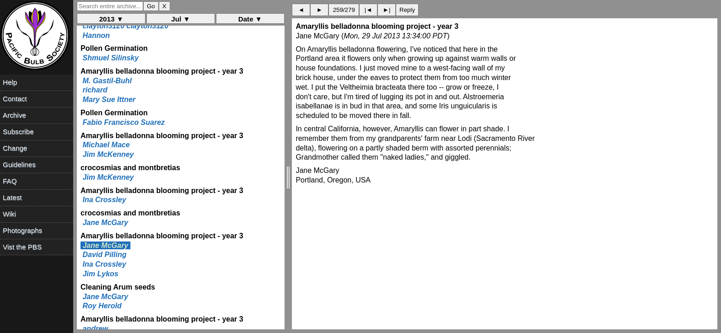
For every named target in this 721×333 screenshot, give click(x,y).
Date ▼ (250, 19)
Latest (12, 197)
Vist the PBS (22, 247)
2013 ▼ (111, 19)
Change (15, 148)
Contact (15, 98)
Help (10, 82)
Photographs (22, 230)
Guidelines (19, 164)
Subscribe (18, 131)
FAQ (9, 181)
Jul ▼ (180, 19)
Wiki (9, 214)
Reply (407, 9)
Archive (14, 115)
